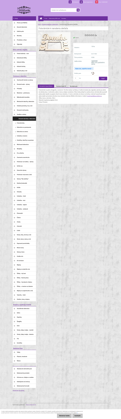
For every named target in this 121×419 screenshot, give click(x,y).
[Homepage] (42, 18)
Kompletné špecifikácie (45, 86)
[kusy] (76, 78)
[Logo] (24, 10)
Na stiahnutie (73, 86)
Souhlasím (77, 416)
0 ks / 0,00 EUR (103, 2)
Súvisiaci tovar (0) (61, 86)
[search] (78, 10)
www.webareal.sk (31, 405)
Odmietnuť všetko (64, 416)
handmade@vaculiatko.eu (94, 96)
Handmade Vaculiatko (18, 390)
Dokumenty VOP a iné (54, 18)
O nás (45, 18)
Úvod (39, 24)
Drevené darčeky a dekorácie (50, 24)
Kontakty (64, 18)
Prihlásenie (75, 2)
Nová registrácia (88, 2)
